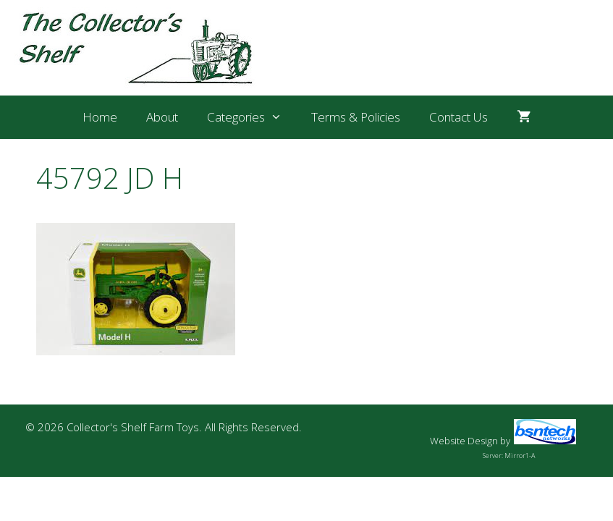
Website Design (464, 440)
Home (100, 117)
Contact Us (458, 117)
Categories (252, 117)
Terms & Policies (355, 117)
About (162, 117)
